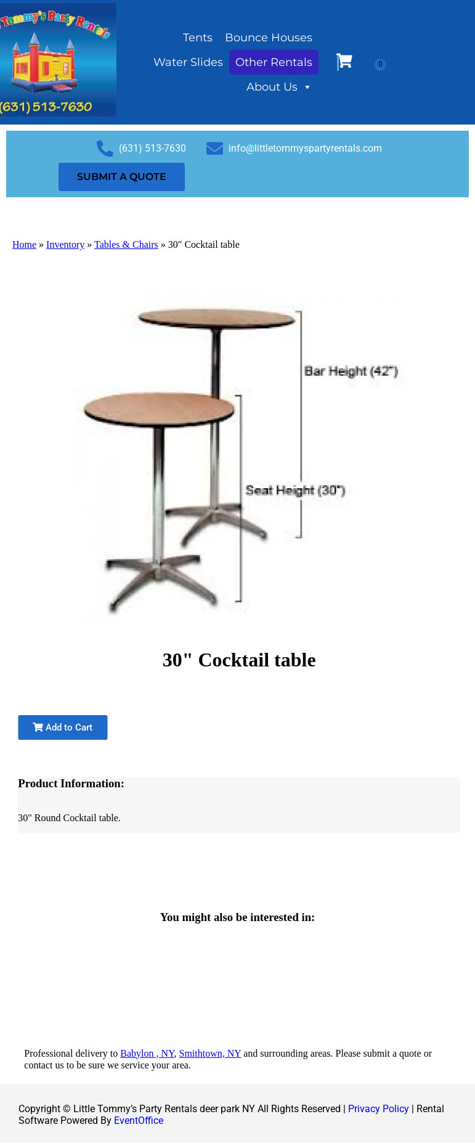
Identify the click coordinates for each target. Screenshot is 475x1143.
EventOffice (138, 1120)
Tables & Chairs (126, 244)
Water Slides (188, 62)
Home (24, 244)
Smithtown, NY (210, 1053)
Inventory (65, 244)
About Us (279, 87)
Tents (198, 37)
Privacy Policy (378, 1109)
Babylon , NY (147, 1053)
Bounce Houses (268, 37)
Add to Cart (62, 727)
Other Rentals (273, 62)
